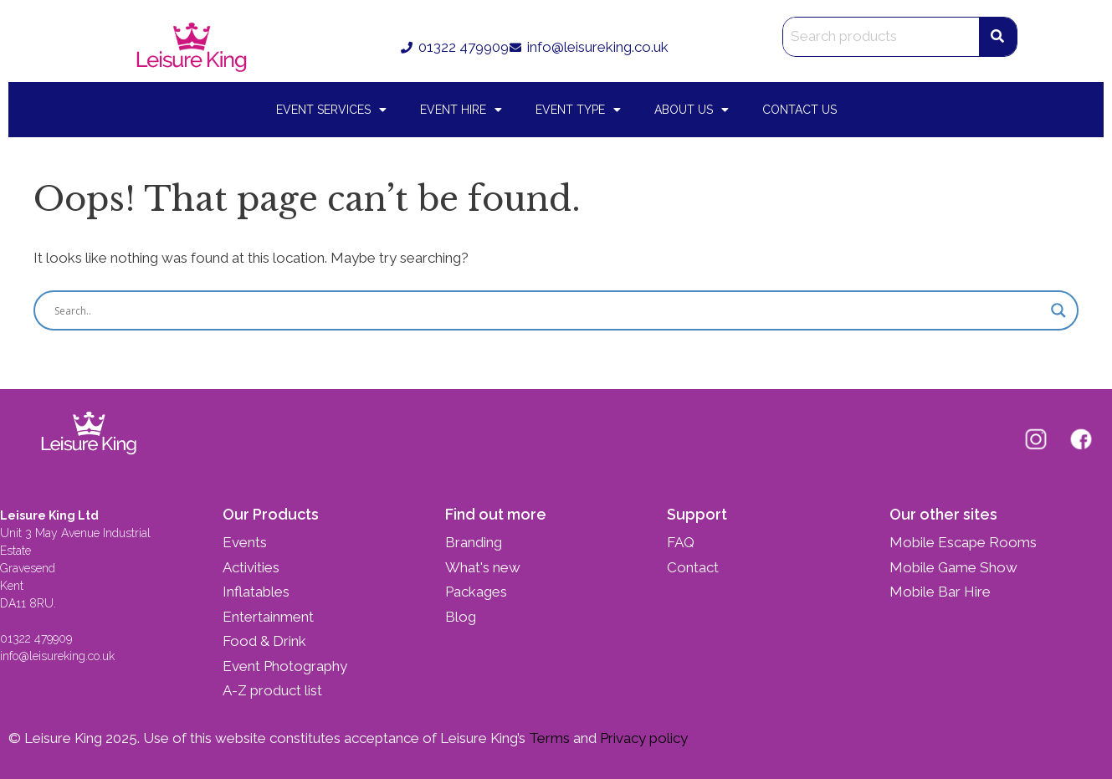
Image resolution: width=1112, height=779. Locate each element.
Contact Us (799, 109)
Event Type (578, 109)
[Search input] (548, 310)
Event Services (331, 109)
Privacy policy (642, 738)
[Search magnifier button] (1058, 310)
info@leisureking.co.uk (59, 656)
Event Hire (461, 109)
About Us (691, 109)
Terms (547, 738)
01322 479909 (36, 638)
